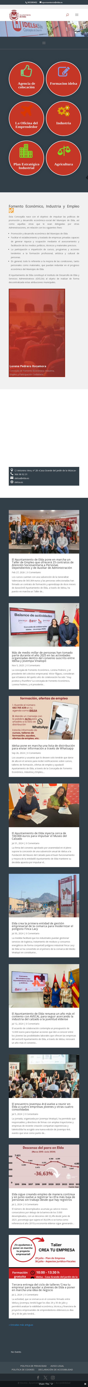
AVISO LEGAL (57, 1365)
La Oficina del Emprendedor (26, 125)
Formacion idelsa (63, 83)
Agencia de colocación (26, 85)
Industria (63, 123)
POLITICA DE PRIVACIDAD (33, 1365)
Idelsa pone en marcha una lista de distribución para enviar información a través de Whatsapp (43, 747)
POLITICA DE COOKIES (23, 1369)
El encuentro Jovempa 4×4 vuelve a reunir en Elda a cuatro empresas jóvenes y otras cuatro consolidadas (42, 1106)
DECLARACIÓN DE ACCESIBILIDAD (55, 1369)
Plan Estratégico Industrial (26, 166)
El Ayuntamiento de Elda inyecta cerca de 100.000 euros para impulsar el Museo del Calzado (39, 835)
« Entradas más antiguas (21, 1324)
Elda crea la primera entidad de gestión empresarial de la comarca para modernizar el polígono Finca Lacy (42, 926)
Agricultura (63, 164)
